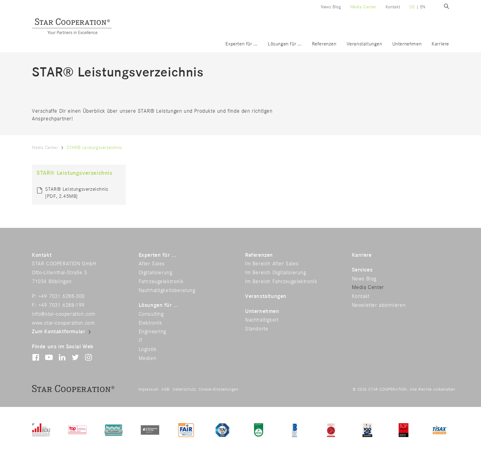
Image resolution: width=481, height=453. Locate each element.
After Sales (152, 264)
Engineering (153, 331)
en (422, 7)
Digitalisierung (155, 272)
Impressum (148, 389)
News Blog (331, 7)
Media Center (363, 7)
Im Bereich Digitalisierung (275, 272)
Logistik (148, 349)
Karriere (440, 44)
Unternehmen (407, 44)
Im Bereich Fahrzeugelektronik (281, 281)
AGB (165, 389)
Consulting (151, 314)
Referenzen (324, 44)
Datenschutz (184, 389)
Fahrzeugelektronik (161, 281)
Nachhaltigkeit (261, 320)
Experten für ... (241, 44)
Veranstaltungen (364, 44)
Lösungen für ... (285, 44)
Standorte (256, 329)
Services (362, 270)
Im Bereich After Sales (271, 264)
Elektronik (150, 323)
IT (141, 340)
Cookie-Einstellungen (218, 389)
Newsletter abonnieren (379, 305)
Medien (147, 358)
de (412, 7)
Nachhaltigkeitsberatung (167, 290)
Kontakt (393, 7)
